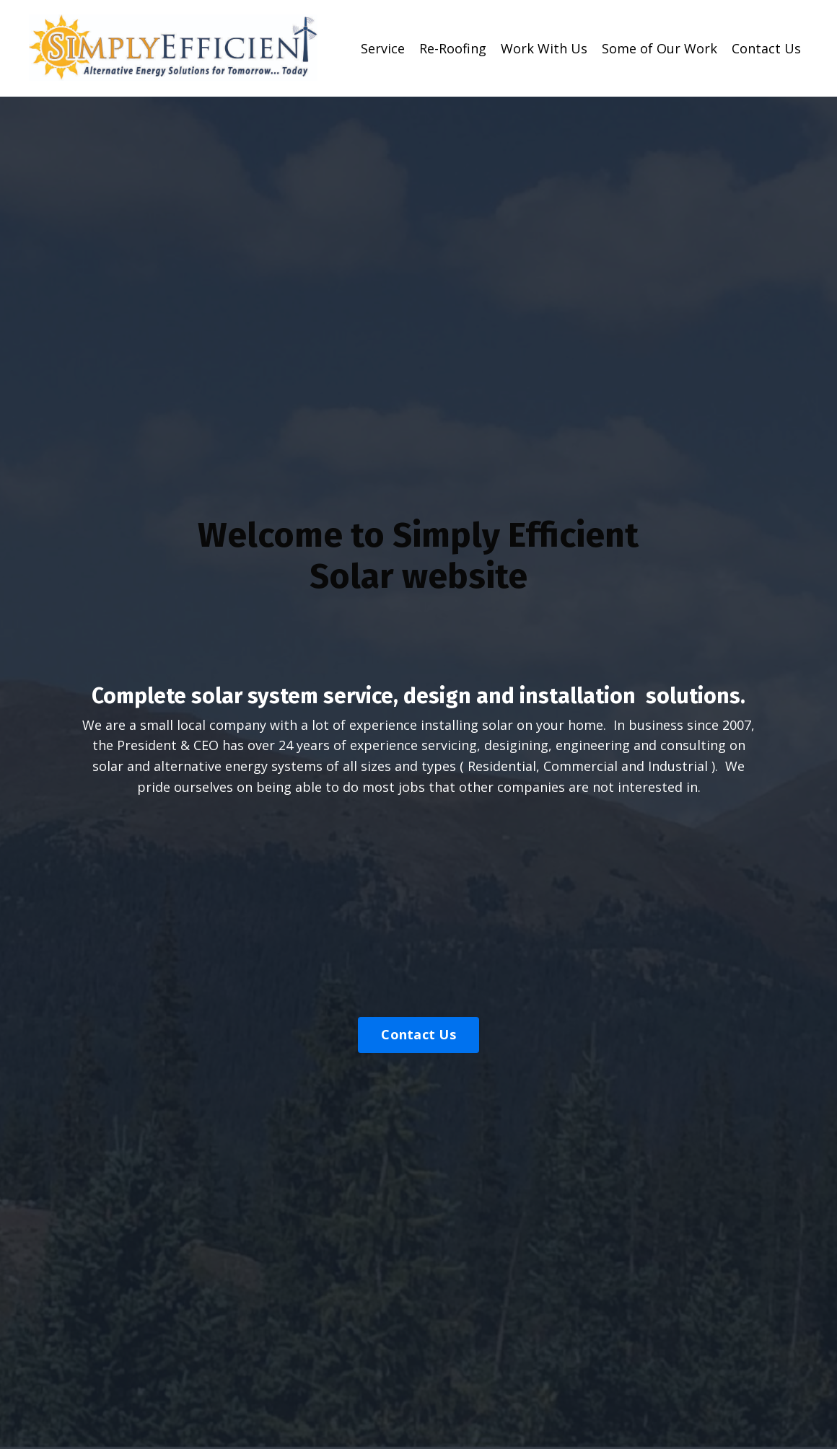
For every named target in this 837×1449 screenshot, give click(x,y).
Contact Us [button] (418, 1034)
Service (383, 48)
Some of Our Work (659, 48)
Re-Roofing (452, 48)
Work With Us (544, 48)
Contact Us (766, 48)
